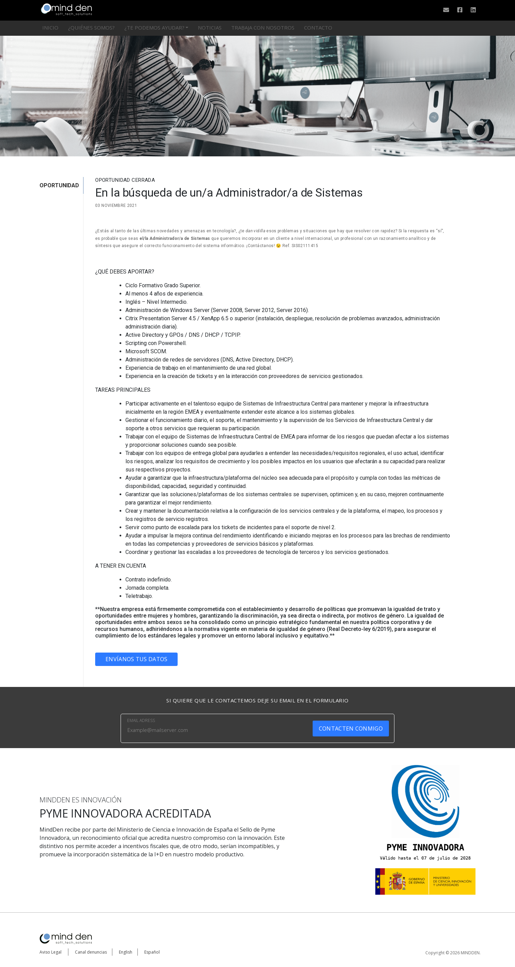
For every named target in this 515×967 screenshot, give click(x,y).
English (125, 952)
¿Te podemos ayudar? (154, 27)
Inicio (50, 27)
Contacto (318, 27)
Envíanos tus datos (136, 659)
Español (152, 952)
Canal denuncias (91, 952)
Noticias (210, 27)
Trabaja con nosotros (262, 27)
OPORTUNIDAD (59, 185)
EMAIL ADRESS (141, 720)
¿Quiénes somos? (91, 27)
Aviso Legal (50, 952)
